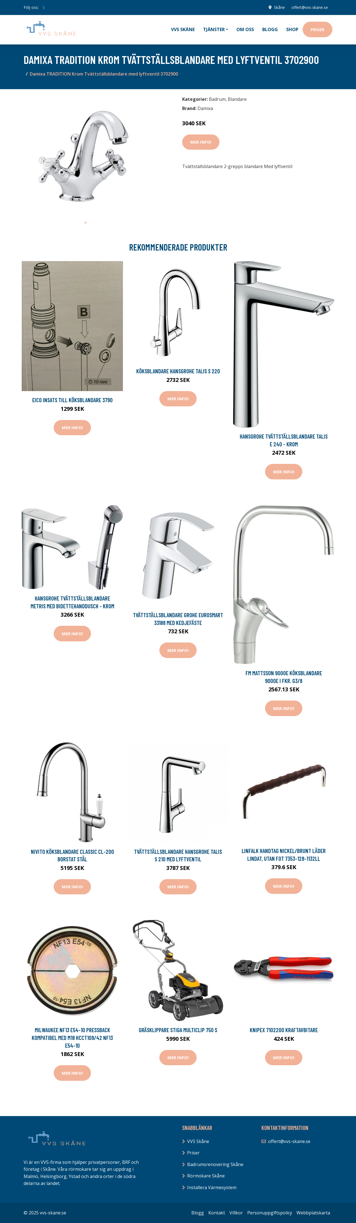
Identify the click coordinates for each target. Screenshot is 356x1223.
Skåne (279, 7)
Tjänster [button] (214, 29)
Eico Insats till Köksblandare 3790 (72, 399)
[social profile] (44, 7)
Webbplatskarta (313, 1213)
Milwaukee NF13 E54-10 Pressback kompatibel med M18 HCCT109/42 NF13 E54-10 (72, 1037)
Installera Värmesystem (211, 1187)
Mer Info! (200, 142)
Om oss (245, 29)
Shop (292, 29)
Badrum (217, 99)
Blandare (237, 99)
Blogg (270, 29)
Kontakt (216, 1213)
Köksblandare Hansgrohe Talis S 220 (178, 370)
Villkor (236, 1213)
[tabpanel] (85, 155)
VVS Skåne (183, 29)
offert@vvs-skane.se (309, 7)
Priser (317, 29)
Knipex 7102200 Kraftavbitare (284, 1029)
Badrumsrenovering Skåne (215, 1164)
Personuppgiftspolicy (269, 1213)
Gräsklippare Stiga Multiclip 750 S (178, 1029)
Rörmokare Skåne (206, 1176)
